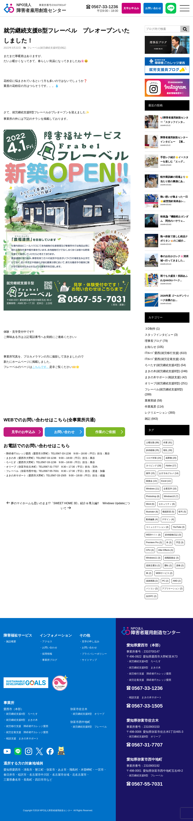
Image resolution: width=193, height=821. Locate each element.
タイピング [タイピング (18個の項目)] (153, 465)
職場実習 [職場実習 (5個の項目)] (168, 511)
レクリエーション (160, 412)
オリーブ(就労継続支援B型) (166, 383)
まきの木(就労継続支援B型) (166, 371)
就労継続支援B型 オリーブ (88, 713)
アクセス (47, 641)
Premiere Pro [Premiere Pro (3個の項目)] (154, 542)
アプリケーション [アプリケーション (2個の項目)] (172, 588)
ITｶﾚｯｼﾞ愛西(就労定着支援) (165, 359)
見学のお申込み (23, 432)
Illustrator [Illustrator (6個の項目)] (152, 511)
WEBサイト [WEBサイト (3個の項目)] (153, 535)
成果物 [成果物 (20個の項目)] (170, 458)
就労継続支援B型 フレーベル (90, 726)
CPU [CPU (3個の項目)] (150, 550)
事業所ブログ (49, 659)
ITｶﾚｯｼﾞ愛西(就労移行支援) (166, 352)
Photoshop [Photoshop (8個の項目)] (152, 496)
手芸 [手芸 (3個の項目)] (180, 542)
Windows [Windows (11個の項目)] (152, 488)
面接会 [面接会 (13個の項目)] (151, 481)
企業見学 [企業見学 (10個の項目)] (170, 488)
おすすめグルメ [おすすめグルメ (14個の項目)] (169, 473)
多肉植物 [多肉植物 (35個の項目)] (152, 450)
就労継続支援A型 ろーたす (22, 713)
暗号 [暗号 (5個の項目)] (182, 511)
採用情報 (47, 653)
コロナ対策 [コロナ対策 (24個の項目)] (153, 458)
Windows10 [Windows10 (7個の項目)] (171, 496)
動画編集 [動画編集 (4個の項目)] (152, 519)
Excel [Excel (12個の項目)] (166, 481)
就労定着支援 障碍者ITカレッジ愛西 (27, 732)
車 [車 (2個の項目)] (148, 573)
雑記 (63, 47)
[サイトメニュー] (184, 8)
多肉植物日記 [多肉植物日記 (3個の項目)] (173, 535)
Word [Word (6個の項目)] (150, 504)
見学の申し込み (90, 641)
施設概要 (11, 641)
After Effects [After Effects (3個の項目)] (165, 550)
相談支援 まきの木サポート (22, 738)
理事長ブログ (156, 340)
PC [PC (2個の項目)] (165, 581)
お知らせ (154, 346)
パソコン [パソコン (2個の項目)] (152, 588)
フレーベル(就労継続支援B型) (44, 47)
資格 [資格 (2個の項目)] (180, 565)
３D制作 (152, 328)
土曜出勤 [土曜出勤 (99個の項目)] (152, 442)
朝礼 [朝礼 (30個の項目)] (167, 450)
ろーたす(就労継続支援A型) (165, 365)
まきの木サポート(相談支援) (166, 377)
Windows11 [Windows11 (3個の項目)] (153, 558)
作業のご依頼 (105, 432)
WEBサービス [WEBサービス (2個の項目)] (164, 573)
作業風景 (154, 406)
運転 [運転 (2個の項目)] (168, 565)
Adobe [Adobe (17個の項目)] (170, 465)
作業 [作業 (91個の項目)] (167, 442)
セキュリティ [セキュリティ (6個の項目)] (167, 504)
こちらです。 (40, 366)
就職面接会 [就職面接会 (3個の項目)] (172, 558)
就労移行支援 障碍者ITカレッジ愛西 (27, 726)
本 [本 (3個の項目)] (169, 542)
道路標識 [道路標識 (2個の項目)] (152, 581)
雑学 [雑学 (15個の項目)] (150, 473)
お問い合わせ (64, 432)
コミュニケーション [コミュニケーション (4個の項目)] (157, 527)
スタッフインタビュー (161, 334)
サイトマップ (89, 659)
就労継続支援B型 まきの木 (22, 719)
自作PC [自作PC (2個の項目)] (151, 596)
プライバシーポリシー (94, 653)
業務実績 (153, 400)
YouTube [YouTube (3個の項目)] (178, 527)
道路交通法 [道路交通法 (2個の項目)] (153, 565)
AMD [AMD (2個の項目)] (177, 581)
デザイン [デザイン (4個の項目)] (168, 519)
